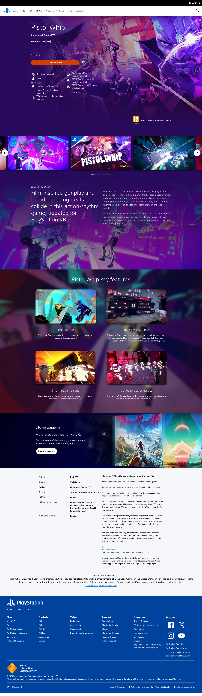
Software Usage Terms (185, 687)
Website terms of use (140, 687)
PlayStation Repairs (110, 633)
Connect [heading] (170, 617)
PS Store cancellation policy (146, 625)
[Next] (197, 152)
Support (79, 11)
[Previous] (5, 152)
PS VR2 (42, 629)
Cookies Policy (167, 687)
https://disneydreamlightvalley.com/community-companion (148, 646)
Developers (139, 637)
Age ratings (139, 629)
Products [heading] (43, 617)
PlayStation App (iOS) (175, 644)
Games (15, 11)
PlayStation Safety (110, 625)
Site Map (155, 687)
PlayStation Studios (15, 629)
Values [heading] (73, 617)
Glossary (138, 640)
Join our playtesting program (178, 651)
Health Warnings (109, 549)
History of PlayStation (16, 640)
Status (105, 629)
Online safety (76, 629)
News (61, 11)
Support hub (107, 621)
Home (9, 609)
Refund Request (109, 640)
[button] (101, 153)
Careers (10, 625)
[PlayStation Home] (7, 10)
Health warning (140, 633)
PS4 (30, 11)
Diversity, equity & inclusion (82, 633)
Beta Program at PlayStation (178, 655)
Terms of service (141, 621)
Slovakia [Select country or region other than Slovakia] (15, 687)
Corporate (11, 637)
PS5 (23, 11)
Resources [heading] (139, 617)
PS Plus (39, 11)
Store (70, 11)
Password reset (109, 637)
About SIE (11, 621)
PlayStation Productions (17, 633)
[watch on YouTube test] (124, 166)
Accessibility (75, 625)
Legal (112, 687)
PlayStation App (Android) (177, 648)
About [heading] (10, 617)
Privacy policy (122, 687)
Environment (75, 621)
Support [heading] (106, 617)
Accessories (50, 11)
